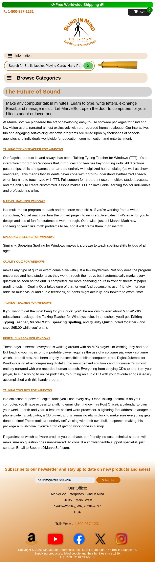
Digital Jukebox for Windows (26, 338)
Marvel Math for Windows (24, 201)
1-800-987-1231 (19, 12)
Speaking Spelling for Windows (28, 236)
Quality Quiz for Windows (24, 261)
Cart (142, 11)
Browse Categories (34, 77)
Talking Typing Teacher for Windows (33, 149)
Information (19, 55)
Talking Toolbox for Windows (27, 390)
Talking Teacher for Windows (27, 302)
